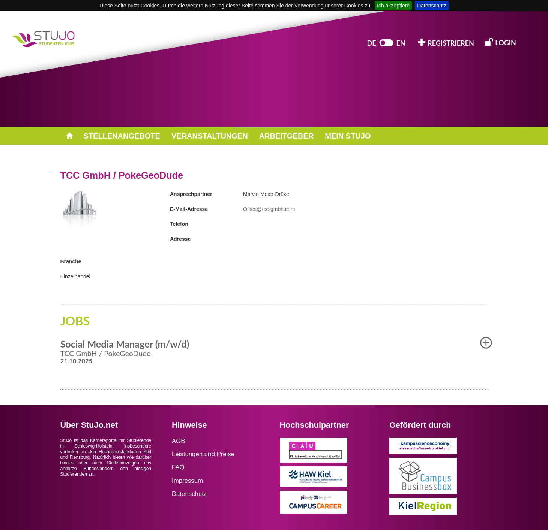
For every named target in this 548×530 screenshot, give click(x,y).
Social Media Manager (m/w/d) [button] (124, 343)
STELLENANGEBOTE (122, 136)
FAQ (178, 467)
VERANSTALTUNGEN (209, 136)
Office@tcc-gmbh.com (269, 209)
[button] (486, 342)
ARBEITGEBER (286, 136)
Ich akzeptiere (393, 6)
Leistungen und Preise (203, 454)
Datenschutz (431, 6)
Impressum (187, 480)
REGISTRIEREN (446, 42)
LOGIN (500, 42)
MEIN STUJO (348, 136)
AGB (178, 441)
